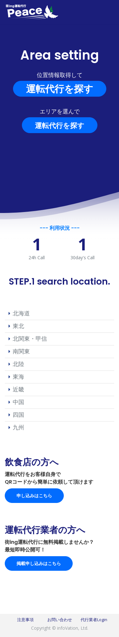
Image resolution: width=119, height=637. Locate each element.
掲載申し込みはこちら (39, 563)
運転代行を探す (59, 88)
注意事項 (25, 619)
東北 (18, 326)
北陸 (18, 364)
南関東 (21, 351)
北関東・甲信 (30, 338)
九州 (18, 427)
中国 (18, 402)
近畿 (18, 389)
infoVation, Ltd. (72, 628)
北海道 (21, 313)
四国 (18, 414)
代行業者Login (94, 619)
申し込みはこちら (34, 495)
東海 (18, 376)
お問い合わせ (59, 619)
